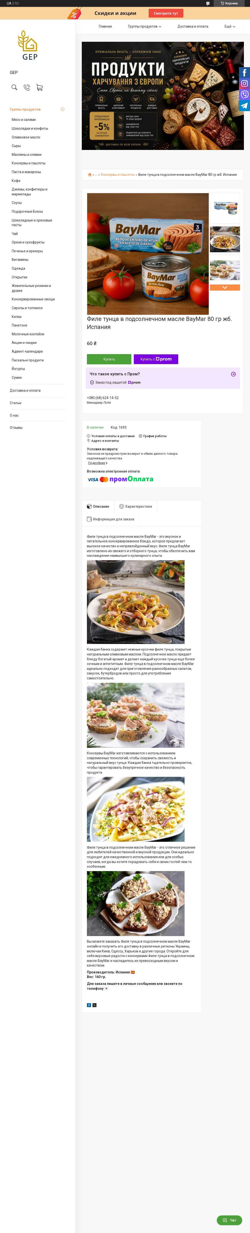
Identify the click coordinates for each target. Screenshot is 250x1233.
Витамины (20, 260)
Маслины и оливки (27, 155)
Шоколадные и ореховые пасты (32, 222)
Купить (109, 359)
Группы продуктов (25, 109)
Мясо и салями (24, 120)
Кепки (16, 317)
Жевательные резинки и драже (31, 288)
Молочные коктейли (28, 334)
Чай (15, 234)
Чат (229, 1220)
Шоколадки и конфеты (30, 128)
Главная (105, 26)
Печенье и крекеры (27, 251)
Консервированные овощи (33, 299)
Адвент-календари (27, 351)
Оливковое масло (26, 137)
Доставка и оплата (25, 390)
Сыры (16, 146)
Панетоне (19, 325)
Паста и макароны (26, 172)
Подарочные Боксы (27, 211)
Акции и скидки (24, 343)
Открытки (19, 277)
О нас (14, 415)
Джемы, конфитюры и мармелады (29, 191)
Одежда (18, 268)
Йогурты (18, 369)
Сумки (17, 377)
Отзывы (16, 428)
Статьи (15, 403)
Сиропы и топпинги (27, 308)
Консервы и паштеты (28, 163)
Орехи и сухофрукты (28, 242)
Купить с (156, 359)
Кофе (16, 181)
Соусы (17, 203)
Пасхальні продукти (28, 360)
